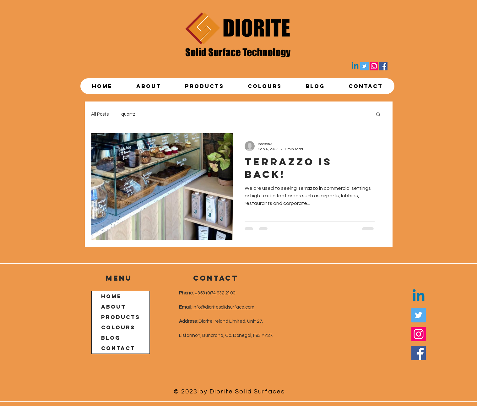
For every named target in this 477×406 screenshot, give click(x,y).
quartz (128, 114)
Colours (118, 327)
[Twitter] (364, 66)
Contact (118, 348)
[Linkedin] (355, 66)
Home (111, 296)
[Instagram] (374, 66)
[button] (378, 115)
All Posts (100, 114)
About (113, 306)
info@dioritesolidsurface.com (223, 307)
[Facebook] (383, 66)
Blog (110, 337)
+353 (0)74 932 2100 (215, 293)
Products (120, 317)
